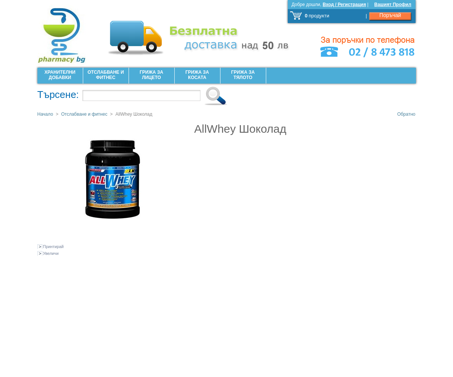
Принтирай (53, 246)
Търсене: (58, 94)
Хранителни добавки (60, 75)
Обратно (406, 114)
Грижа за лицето (151, 75)
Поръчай (390, 15)
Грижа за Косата (197, 75)
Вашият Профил (392, 4)
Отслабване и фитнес (105, 75)
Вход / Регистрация (344, 4)
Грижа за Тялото (242, 75)
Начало (45, 114)
